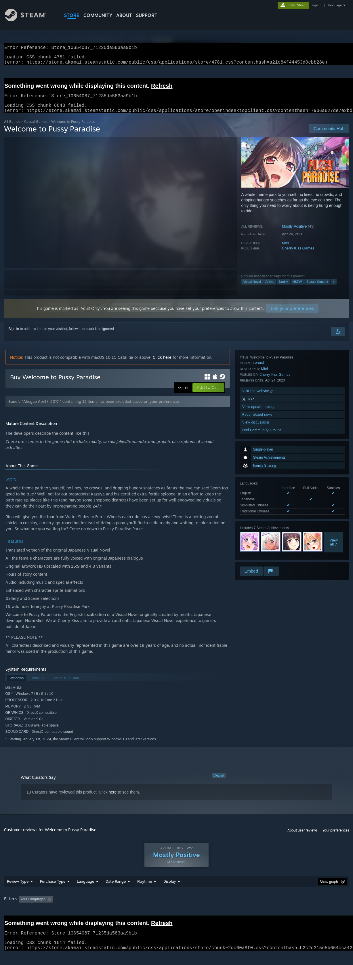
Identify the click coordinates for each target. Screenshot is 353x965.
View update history (258, 534)
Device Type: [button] (299, 910)
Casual (258, 491)
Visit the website (258, 518)
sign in (316, 5)
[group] (176, 910)
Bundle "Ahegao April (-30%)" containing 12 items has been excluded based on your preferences (94, 408)
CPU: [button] (254, 910)
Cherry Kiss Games (298, 255)
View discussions (256, 550)
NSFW (297, 288)
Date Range (116, 892)
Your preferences (336, 837)
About (124, 15)
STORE (71, 15)
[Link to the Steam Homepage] (30, 19)
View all (218, 782)
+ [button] (333, 288)
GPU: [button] (274, 910)
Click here (162, 364)
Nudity (283, 288)
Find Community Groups (261, 558)
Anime (269, 288)
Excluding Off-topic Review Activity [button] (90, 910)
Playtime (144, 892)
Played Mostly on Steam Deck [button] (177, 910)
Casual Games (35, 128)
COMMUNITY (97, 15)
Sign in (14, 336)
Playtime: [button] (135, 910)
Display (169, 892)
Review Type (17, 892)
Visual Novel (252, 288)
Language (85, 892)
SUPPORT (146, 15)
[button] (208, 394)
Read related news (257, 542)
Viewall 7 (333, 457)
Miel (285, 250)
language (335, 5)
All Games (12, 128)
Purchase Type (52, 892)
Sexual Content (317, 288)
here (113, 799)
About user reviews (302, 837)
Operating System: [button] (225, 910)
